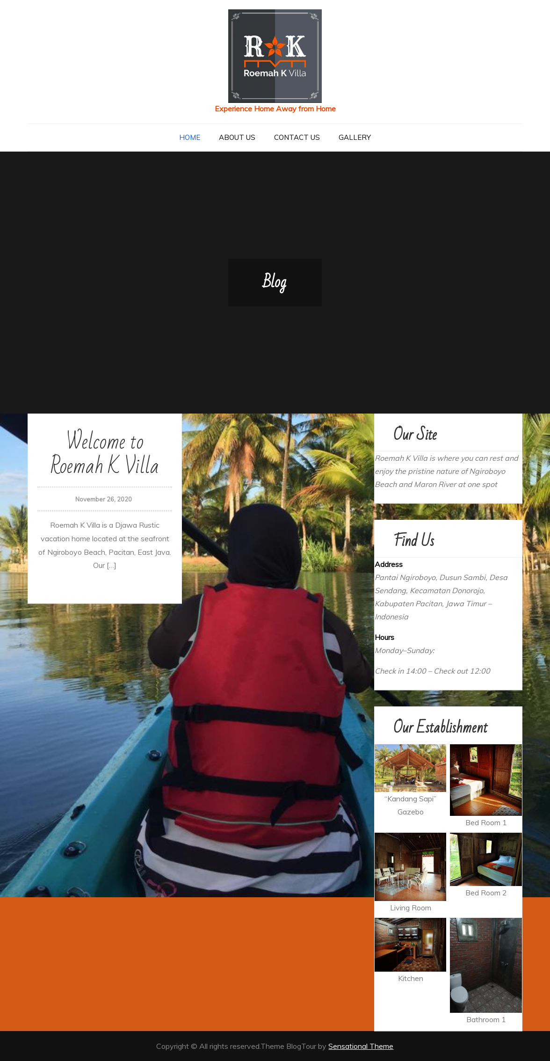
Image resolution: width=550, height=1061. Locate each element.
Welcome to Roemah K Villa (105, 454)
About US (237, 137)
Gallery (355, 137)
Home (189, 137)
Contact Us (297, 137)
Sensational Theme (360, 1046)
